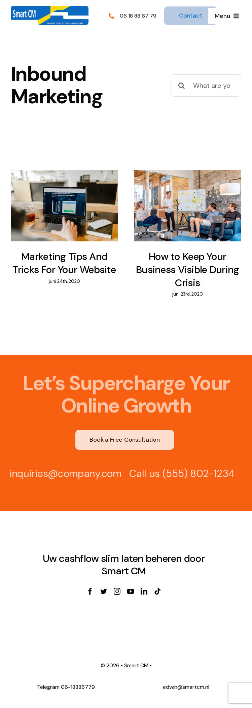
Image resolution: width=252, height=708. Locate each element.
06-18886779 (78, 686)
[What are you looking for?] (206, 85)
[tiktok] (157, 591)
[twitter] (103, 591)
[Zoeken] (182, 85)
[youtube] (130, 591)
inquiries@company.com (63, 473)
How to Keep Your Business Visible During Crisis (187, 269)
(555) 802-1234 (196, 473)
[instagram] (117, 591)
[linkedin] (144, 591)
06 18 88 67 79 (138, 15)
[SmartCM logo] (49, 8)
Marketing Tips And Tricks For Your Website (64, 263)
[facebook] (90, 591)
